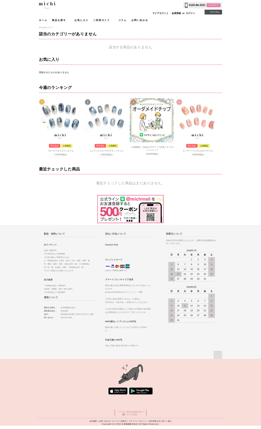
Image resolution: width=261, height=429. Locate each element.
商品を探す (61, 20)
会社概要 (93, 421)
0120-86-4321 (197, 5)
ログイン (190, 13)
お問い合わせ (139, 20)
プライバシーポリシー (138, 421)
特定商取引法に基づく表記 (160, 421)
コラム (122, 20)
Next (217, 127)
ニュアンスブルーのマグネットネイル (106, 151)
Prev (43, 127)
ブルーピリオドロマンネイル (61, 151)
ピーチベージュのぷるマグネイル (198, 151)
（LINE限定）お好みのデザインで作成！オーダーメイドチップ (152, 148)
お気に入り (81, 20)
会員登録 (176, 13)
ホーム (43, 20)
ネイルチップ (45, 27)
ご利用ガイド (103, 20)
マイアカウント (160, 13)
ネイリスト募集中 (119, 421)
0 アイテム (213, 11)
